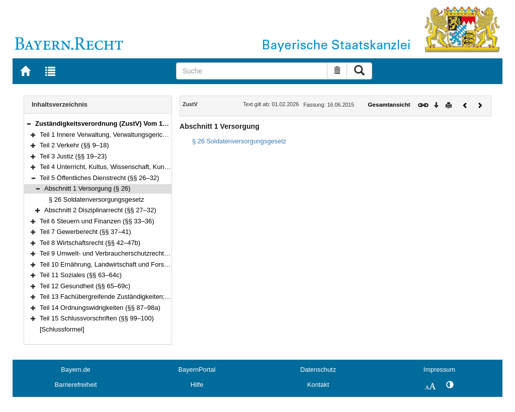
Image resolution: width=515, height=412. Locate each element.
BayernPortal (197, 369)
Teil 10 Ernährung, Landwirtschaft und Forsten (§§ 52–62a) (125, 264)
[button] (28, 123)
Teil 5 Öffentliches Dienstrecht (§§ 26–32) (99, 178)
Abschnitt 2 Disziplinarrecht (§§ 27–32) (100, 210)
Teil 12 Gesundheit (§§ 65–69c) (85, 286)
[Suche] (252, 70)
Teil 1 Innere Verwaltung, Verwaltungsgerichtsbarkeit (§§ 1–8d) (130, 134)
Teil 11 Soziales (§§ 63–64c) (81, 275)
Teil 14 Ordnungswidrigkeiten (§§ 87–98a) (100, 307)
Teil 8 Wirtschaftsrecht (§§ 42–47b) (90, 242)
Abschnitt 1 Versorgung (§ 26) (87, 188)
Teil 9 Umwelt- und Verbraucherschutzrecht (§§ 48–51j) (119, 253)
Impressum (439, 369)
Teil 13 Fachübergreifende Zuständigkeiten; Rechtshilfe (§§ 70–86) (136, 296)
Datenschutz (318, 369)
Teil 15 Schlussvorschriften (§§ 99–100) (97, 318)
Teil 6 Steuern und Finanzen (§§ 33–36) (97, 221)
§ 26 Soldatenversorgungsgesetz (96, 199)
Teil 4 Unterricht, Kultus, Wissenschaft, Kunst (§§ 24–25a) (123, 167)
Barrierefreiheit (76, 384)
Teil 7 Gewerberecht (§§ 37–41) (85, 231)
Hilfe (197, 384)
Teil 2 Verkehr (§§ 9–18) (74, 145)
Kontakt (318, 384)
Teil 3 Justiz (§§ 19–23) (73, 156)
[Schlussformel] (62, 329)
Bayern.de (75, 369)
